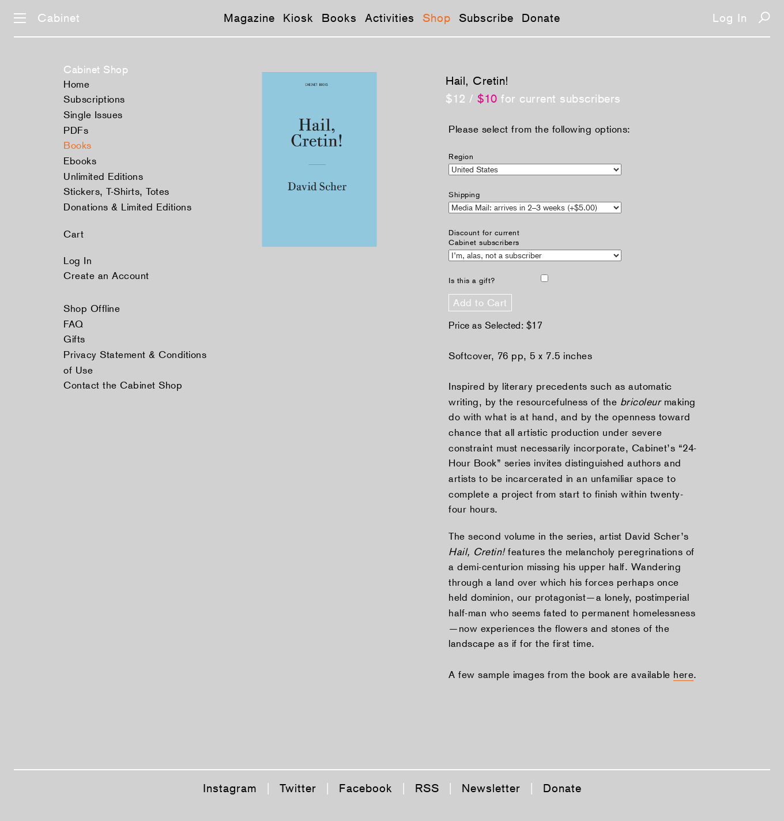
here (683, 674)
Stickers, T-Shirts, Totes (116, 191)
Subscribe (486, 18)
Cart (73, 234)
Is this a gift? (471, 280)
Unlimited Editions (103, 176)
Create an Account (106, 275)
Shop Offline (91, 308)
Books (339, 18)
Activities (389, 18)
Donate (541, 18)
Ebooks (79, 161)
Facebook (366, 788)
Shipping (464, 194)
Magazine (249, 18)
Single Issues (93, 114)
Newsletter (491, 788)
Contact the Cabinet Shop (122, 385)
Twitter (298, 788)
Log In (730, 18)
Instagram (230, 788)
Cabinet (58, 18)
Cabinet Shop (95, 69)
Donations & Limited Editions (127, 207)
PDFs (75, 130)
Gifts (74, 339)
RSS (427, 788)
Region (460, 156)
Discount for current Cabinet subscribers (483, 237)
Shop (437, 18)
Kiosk (298, 18)
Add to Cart (480, 302)
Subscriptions (94, 99)
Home (76, 84)
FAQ (73, 324)
